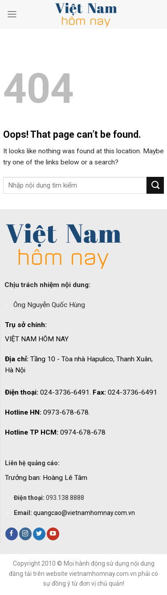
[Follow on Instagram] (25, 533)
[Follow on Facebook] (11, 533)
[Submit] (155, 185)
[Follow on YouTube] (53, 533)
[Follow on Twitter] (39, 533)
